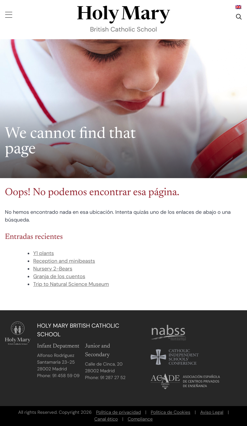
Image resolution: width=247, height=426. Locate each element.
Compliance (140, 419)
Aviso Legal (211, 412)
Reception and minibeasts (64, 261)
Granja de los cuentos (59, 276)
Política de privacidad (118, 412)
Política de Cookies (170, 412)
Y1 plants (43, 253)
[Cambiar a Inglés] (238, 7)
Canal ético (106, 419)
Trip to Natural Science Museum (71, 284)
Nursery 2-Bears (52, 268)
